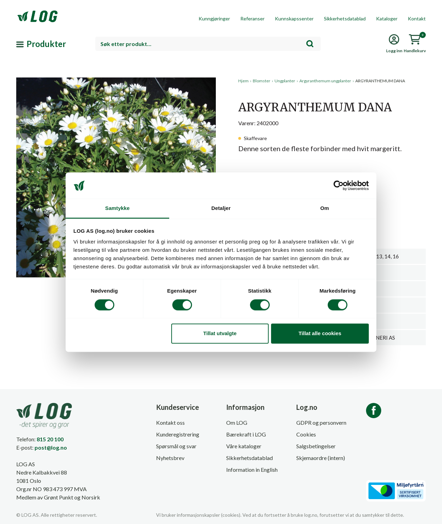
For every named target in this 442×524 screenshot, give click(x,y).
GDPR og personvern (321, 422)
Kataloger (386, 18)
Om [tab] (324, 208)
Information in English (252, 469)
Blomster (261, 80)
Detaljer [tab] (221, 208)
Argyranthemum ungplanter (325, 80)
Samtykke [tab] (117, 208)
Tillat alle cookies (319, 334)
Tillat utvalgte (220, 334)
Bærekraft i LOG (246, 434)
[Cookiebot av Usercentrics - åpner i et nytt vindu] (338, 185)
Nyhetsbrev (170, 457)
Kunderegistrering (177, 434)
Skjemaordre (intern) (320, 457)
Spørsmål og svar (176, 446)
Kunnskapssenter (294, 18)
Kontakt (417, 18)
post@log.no (51, 447)
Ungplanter (285, 80)
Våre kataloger (243, 446)
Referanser (252, 18)
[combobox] (208, 44)
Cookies (306, 434)
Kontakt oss (170, 422)
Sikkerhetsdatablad (345, 18)
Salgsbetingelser (316, 446)
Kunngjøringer (214, 18)
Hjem (243, 80)
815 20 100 (50, 439)
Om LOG (236, 422)
